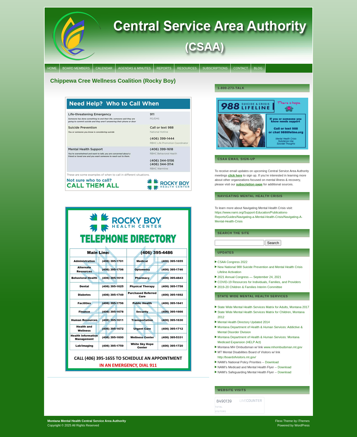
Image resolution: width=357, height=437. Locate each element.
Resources (187, 68)
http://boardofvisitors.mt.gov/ (237, 357)
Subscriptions (215, 68)
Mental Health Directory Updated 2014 (244, 322)
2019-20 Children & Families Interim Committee (250, 287)
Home (52, 68)
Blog (258, 68)
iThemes (304, 421)
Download (272, 362)
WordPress (302, 425)
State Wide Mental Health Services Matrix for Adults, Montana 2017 (263, 307)
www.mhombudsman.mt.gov (283, 347)
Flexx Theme (284, 421)
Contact (240, 68)
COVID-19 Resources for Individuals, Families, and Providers (259, 282)
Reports (163, 68)
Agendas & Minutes (134, 68)
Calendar (104, 68)
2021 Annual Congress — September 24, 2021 (249, 277)
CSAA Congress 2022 (232, 262)
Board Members (76, 68)
